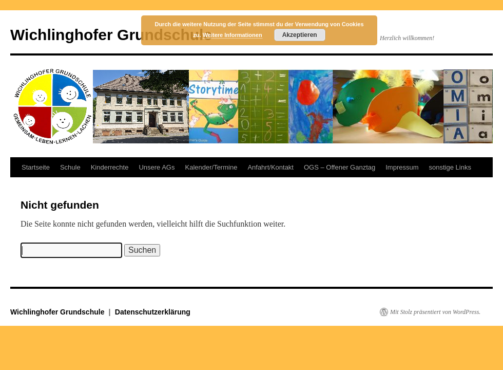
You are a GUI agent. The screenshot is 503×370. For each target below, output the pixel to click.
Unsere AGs (157, 167)
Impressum (401, 167)
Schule (70, 167)
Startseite (36, 167)
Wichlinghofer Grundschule (111, 34)
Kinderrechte (110, 167)
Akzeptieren (299, 35)
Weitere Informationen (232, 35)
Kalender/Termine (211, 167)
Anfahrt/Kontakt (270, 167)
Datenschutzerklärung (152, 312)
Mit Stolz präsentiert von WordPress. (435, 312)
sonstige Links (450, 167)
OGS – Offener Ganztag (339, 167)
